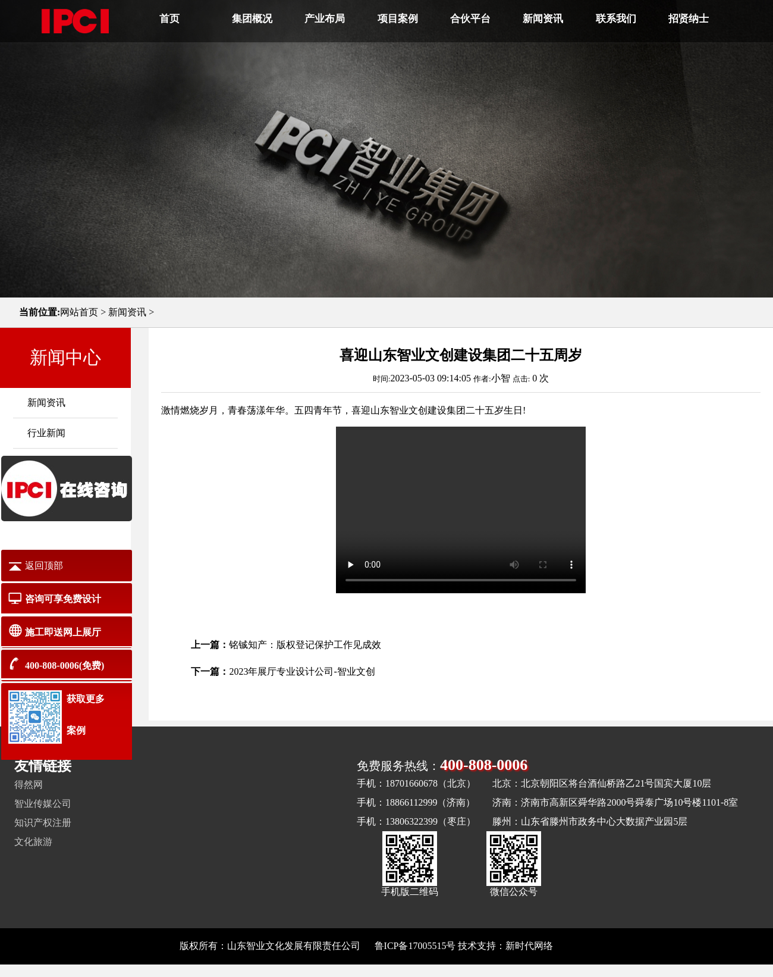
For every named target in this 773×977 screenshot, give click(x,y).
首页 (169, 18)
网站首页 (79, 312)
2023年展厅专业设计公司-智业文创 (302, 671)
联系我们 (616, 18)
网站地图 (574, 946)
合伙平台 (470, 18)
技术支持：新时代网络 (505, 946)
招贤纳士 (688, 18)
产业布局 (324, 18)
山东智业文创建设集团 (418, 410)
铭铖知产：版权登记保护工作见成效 (305, 645)
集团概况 (252, 18)
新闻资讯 (543, 18)
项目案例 (398, 18)
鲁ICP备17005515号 (415, 946)
